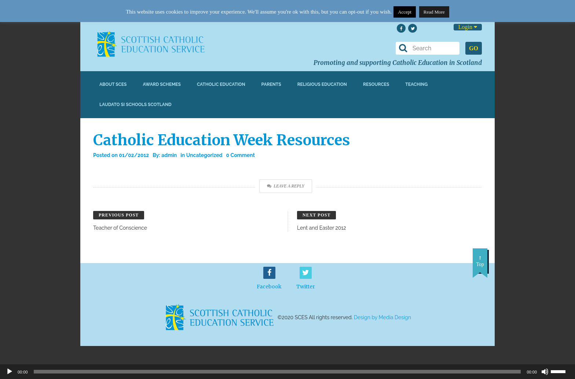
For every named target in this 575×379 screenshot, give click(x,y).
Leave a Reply (285, 186)
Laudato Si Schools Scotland (135, 104)
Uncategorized (204, 155)
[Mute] (545, 371)
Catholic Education (221, 84)
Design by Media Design (382, 317)
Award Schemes (162, 84)
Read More (434, 12)
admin (169, 155)
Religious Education (322, 84)
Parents (271, 84)
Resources (376, 84)
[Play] (9, 371)
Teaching (416, 84)
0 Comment (240, 155)
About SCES (113, 84)
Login (467, 27)
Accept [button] (404, 12)
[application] (287, 371)
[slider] (561, 371)
